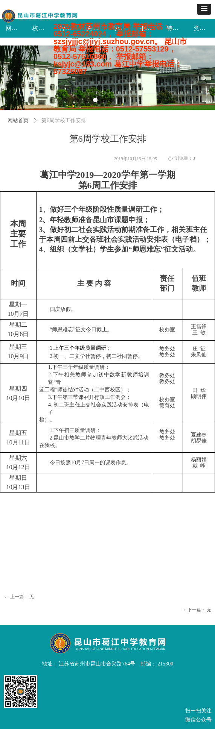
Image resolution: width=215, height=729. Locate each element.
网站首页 (18, 120)
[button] (204, 9)
